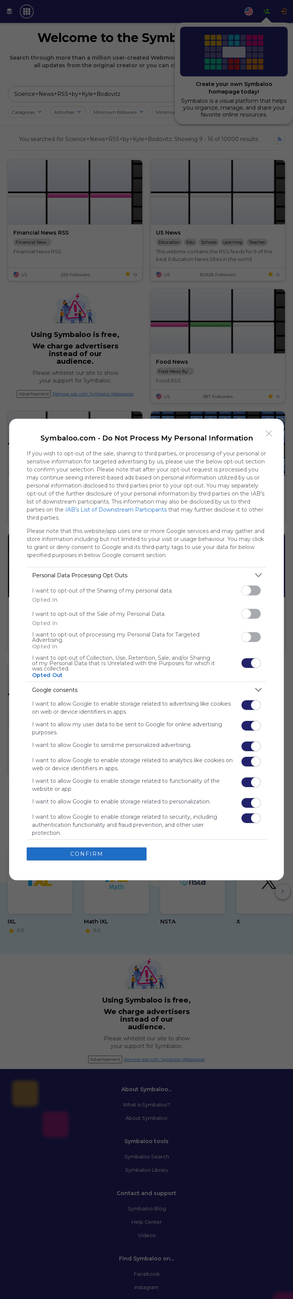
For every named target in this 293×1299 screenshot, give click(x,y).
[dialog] (146, 649)
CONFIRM (86, 853)
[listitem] (146, 575)
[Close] (269, 433)
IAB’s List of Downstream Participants (116, 509)
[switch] (251, 590)
